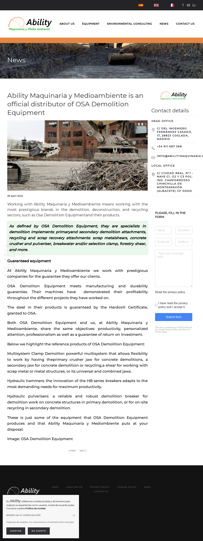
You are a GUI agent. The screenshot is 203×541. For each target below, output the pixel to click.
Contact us (185, 23)
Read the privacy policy (170, 292)
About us (67, 23)
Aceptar (15, 531)
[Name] (163, 230)
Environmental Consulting (129, 23)
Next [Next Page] (83, 450)
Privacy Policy (171, 329)
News (164, 23)
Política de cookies (35, 508)
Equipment (91, 23)
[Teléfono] (183, 242)
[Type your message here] (173, 268)
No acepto (39, 531)
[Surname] (183, 230)
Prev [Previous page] (72, 450)
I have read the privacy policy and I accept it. (173, 305)
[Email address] (163, 242)
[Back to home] (30, 24)
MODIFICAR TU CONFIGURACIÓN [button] (23, 515)
